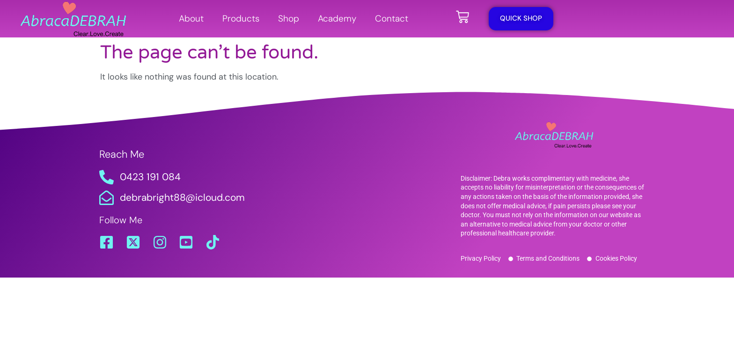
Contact (391, 18)
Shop (288, 18)
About (191, 18)
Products (240, 18)
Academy (337, 18)
